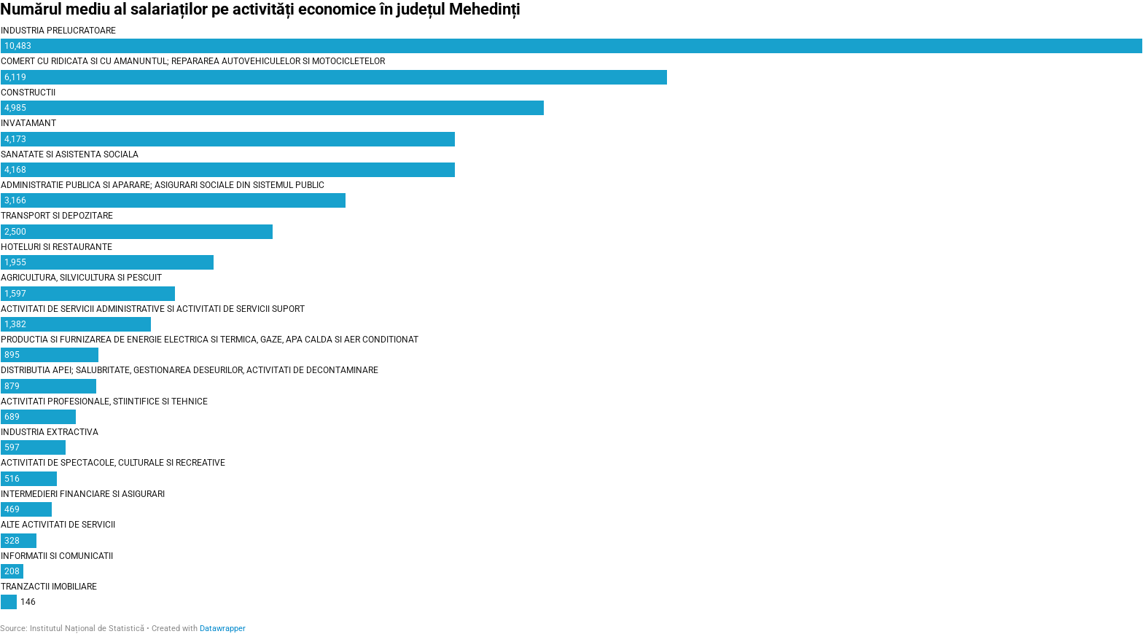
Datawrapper (223, 628)
